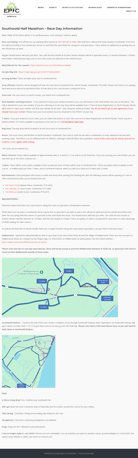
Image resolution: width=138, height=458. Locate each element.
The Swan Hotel (12, 185)
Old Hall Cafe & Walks (67, 42)
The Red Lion (11, 192)
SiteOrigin (90, 453)
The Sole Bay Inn (12, 188)
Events (53, 7)
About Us (131, 11)
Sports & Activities (72, 7)
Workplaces (95, 7)
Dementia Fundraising (119, 7)
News (41, 7)
